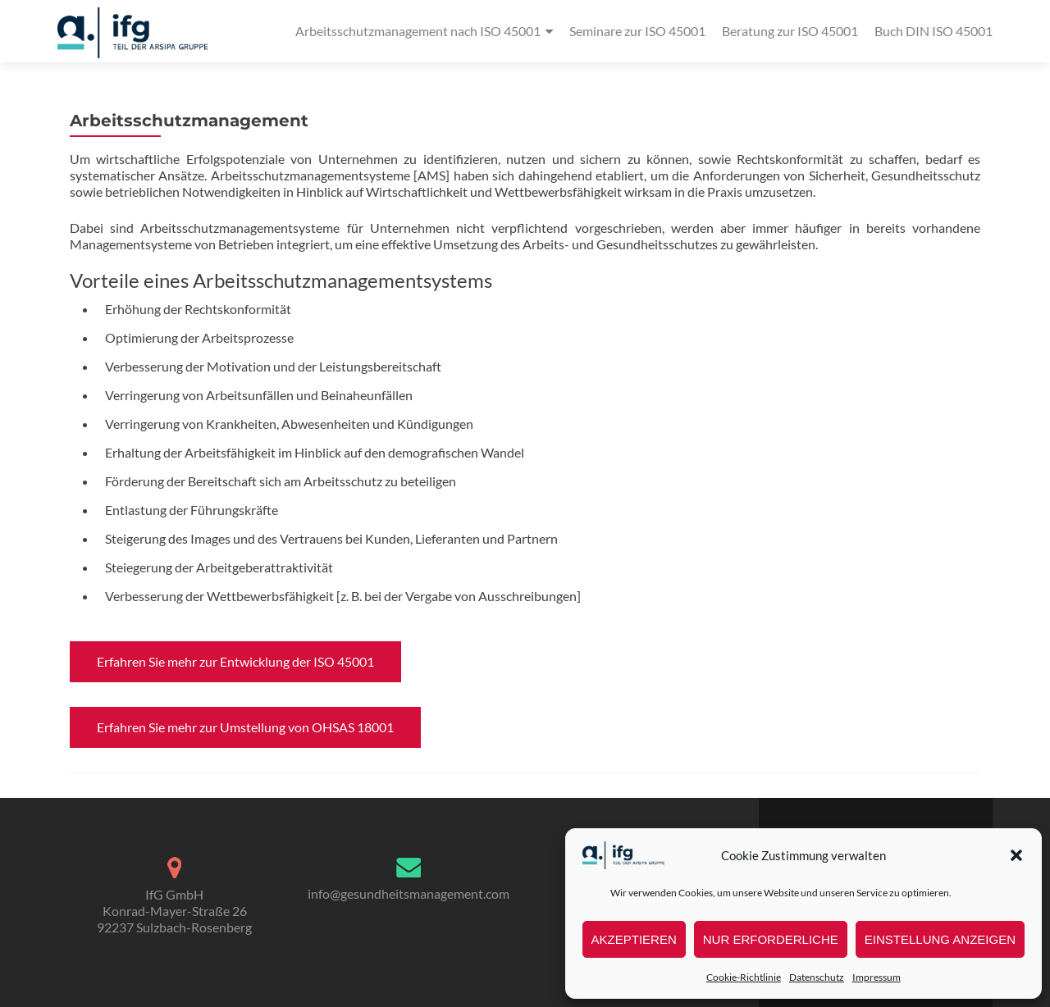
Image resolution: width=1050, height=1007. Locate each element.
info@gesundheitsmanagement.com (408, 893)
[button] (1016, 855)
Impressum (876, 977)
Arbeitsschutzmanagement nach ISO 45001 (418, 31)
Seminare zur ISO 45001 (637, 31)
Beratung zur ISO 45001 (790, 31)
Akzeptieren (634, 939)
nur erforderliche (770, 939)
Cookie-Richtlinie (743, 977)
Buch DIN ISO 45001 (933, 31)
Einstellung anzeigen (940, 939)
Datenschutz (816, 977)
